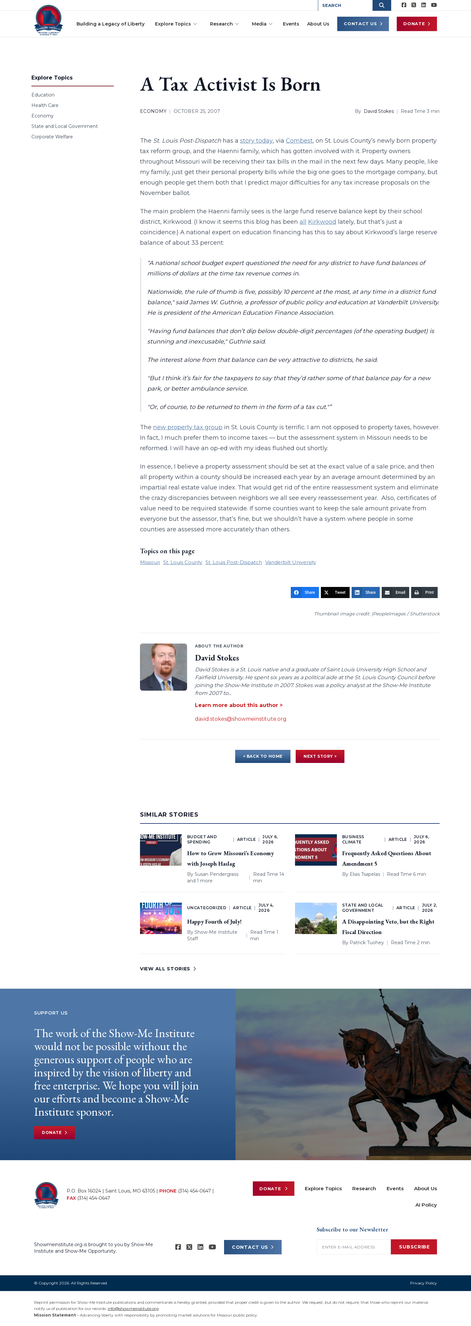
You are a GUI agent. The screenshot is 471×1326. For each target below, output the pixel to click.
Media (262, 24)
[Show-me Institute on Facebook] (404, 5)
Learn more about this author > (239, 705)
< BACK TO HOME (263, 756)
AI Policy (426, 1205)
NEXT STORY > (320, 756)
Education (43, 95)
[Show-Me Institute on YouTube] (434, 5)
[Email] (396, 592)
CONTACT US (253, 1247)
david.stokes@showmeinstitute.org (241, 719)
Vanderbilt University (290, 562)
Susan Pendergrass (216, 874)
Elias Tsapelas (365, 874)
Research (224, 24)
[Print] (424, 592)
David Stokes (379, 111)
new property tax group (187, 427)
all (303, 221)
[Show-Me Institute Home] (49, 19)
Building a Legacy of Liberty (111, 24)
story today (256, 140)
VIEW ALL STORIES (168, 969)
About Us (318, 24)
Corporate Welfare (52, 137)
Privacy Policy (423, 1283)
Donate (416, 24)
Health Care (45, 105)
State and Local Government (64, 126)
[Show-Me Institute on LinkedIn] (423, 5)
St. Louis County (182, 562)
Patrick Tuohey (367, 943)
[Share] (305, 592)
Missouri (150, 562)
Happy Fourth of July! (214, 921)
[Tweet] (335, 592)
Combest (299, 140)
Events (291, 24)
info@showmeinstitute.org (133, 1308)
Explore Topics (176, 24)
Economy (42, 116)
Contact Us (363, 24)
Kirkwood (322, 221)
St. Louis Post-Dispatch (233, 562)
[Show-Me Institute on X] (413, 5)
